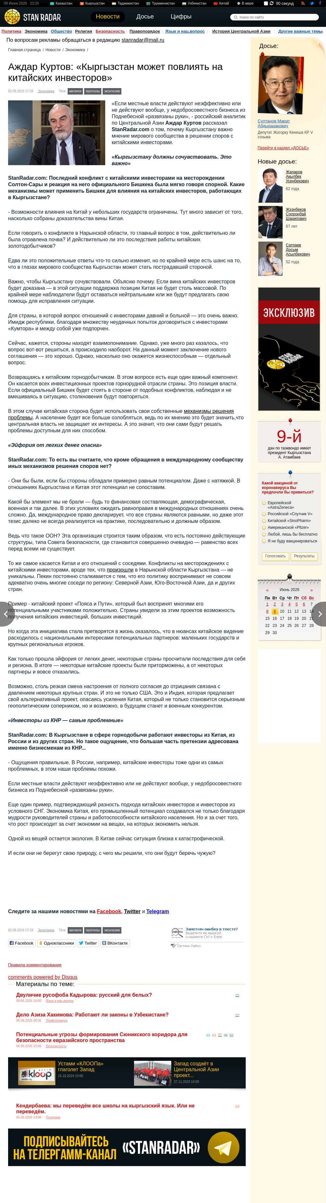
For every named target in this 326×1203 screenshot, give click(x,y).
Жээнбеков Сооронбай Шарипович (296, 214)
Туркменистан (163, 3)
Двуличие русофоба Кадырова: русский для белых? (84, 995)
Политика (11, 31)
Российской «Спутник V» (290, 514)
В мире (247, 3)
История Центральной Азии (241, 31)
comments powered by (42, 977)
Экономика (36, 31)
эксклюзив (112, 91)
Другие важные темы (300, 31)
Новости (52, 50)
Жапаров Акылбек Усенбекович (297, 176)
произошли (120, 570)
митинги (75, 91)
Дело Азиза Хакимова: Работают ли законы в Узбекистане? (92, 1014)
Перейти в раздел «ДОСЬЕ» (283, 148)
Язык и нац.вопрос (185, 31)
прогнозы (93, 91)
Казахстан (64, 3)
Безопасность (110, 31)
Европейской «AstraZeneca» (281, 505)
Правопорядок (144, 31)
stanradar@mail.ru (143, 40)
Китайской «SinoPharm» (289, 520)
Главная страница (24, 50)
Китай (224, 3)
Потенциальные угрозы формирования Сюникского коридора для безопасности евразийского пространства (101, 1037)
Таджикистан (128, 3)
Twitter (132, 911)
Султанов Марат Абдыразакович (274, 123)
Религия (83, 31)
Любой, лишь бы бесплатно (293, 534)
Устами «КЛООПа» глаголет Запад (80, 1066)
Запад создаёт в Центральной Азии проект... (196, 1069)
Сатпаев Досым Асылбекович (298, 249)
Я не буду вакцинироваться (292, 541)
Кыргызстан (95, 3)
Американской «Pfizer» (288, 527)
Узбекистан (197, 3)
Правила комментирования (35, 964)
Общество (61, 31)
